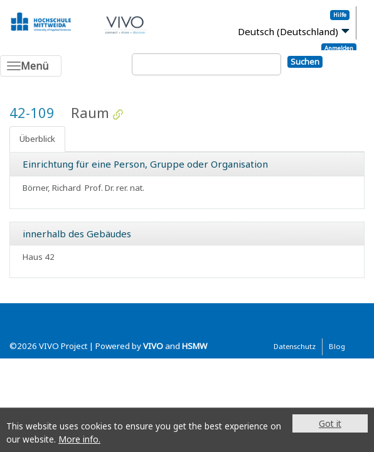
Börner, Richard (52, 187)
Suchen (305, 61)
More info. (79, 439)
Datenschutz (295, 346)
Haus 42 (39, 256)
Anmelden (338, 48)
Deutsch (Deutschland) (288, 31)
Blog (337, 346)
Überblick (37, 138)
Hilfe (339, 15)
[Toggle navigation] (30, 66)
